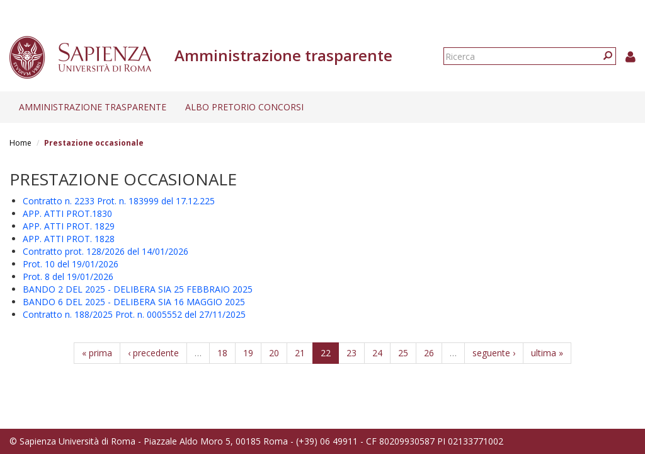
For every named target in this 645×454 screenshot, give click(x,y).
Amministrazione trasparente (92, 107)
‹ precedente (153, 353)
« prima (97, 353)
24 (377, 353)
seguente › (493, 353)
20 (274, 353)
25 (403, 353)
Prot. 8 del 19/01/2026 (68, 276)
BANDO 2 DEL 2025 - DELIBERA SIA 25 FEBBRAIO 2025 (138, 289)
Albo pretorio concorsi (244, 107)
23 (351, 353)
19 (248, 353)
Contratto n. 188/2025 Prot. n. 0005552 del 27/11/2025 (134, 314)
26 (429, 353)
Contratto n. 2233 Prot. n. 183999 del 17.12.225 (119, 201)
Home (20, 142)
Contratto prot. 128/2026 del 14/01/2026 (105, 251)
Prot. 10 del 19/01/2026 (70, 264)
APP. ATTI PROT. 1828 (69, 239)
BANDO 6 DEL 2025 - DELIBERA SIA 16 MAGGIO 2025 (134, 302)
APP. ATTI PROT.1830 (67, 213)
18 (222, 353)
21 (300, 353)
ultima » (547, 353)
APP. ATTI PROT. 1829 (69, 226)
